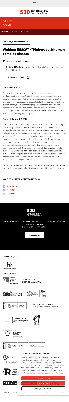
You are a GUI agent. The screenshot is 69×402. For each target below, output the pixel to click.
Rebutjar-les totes (43, 383)
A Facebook (12, 186)
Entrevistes (25, 32)
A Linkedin (11, 193)
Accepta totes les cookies (43, 378)
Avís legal (15, 392)
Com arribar (34, 235)
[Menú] (34, 3)
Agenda (7, 24)
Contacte (39, 224)
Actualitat (7, 20)
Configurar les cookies (43, 388)
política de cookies (34, 373)
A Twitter (11, 190)
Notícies (6, 32)
